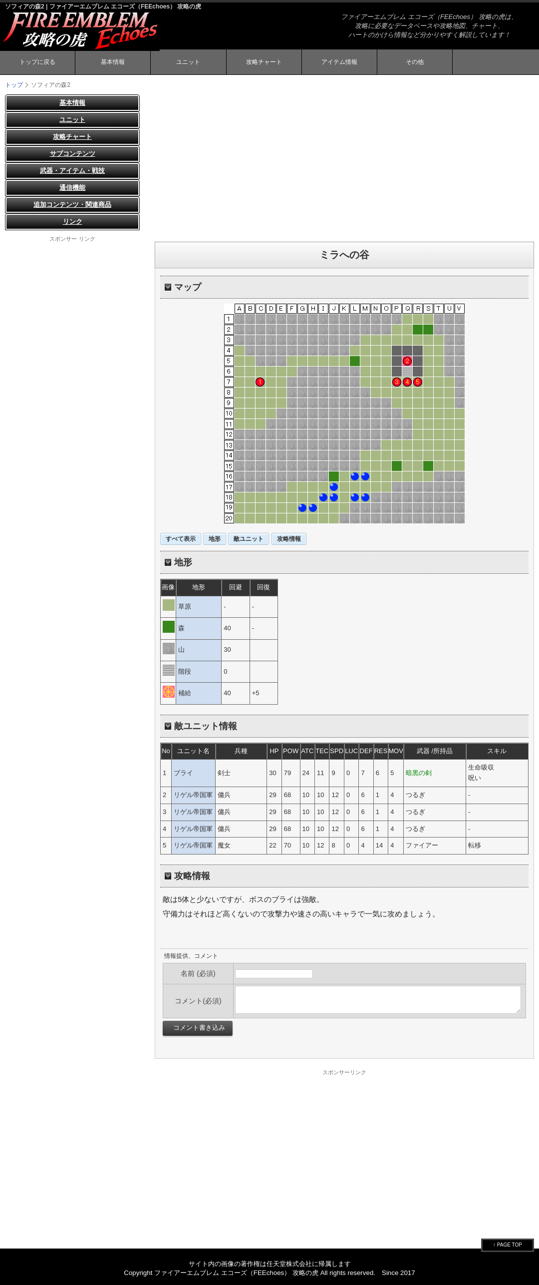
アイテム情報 (339, 61)
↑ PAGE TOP (507, 1245)
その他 (415, 61)
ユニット (188, 61)
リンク (72, 221)
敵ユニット (249, 538)
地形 (215, 538)
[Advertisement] (344, 164)
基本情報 (113, 61)
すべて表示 (181, 538)
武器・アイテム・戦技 (72, 170)
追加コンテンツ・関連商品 (72, 204)
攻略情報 (289, 538)
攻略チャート (264, 61)
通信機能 (72, 187)
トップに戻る (37, 61)
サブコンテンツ (72, 153)
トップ (14, 84)
